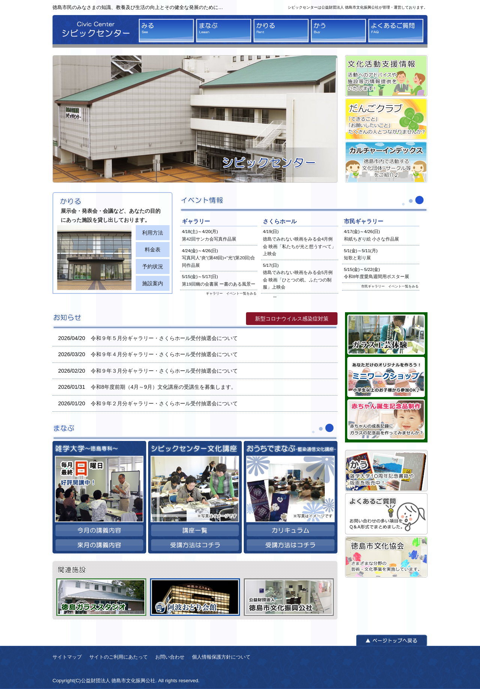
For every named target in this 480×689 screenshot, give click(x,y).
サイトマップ (67, 657)
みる (166, 30)
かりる (281, 30)
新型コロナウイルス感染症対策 (291, 319)
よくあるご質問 (395, 30)
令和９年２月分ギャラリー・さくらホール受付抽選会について (164, 403)
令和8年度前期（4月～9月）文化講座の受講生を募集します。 (163, 387)
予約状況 (152, 266)
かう (338, 30)
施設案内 (152, 283)
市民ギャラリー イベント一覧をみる (389, 286)
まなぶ (223, 30)
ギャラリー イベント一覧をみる (231, 293)
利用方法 (152, 233)
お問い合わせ (169, 657)
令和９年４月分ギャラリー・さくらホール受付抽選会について (164, 354)
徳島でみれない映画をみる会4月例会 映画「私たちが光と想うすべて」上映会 (299, 246)
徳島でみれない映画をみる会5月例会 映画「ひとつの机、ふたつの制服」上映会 (298, 279)
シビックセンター (93, 31)
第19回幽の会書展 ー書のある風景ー (218, 284)
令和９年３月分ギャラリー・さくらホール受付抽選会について (164, 371)
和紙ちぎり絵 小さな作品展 (371, 239)
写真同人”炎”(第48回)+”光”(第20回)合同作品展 (218, 262)
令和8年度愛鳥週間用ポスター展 (376, 276)
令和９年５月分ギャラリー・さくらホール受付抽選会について (164, 338)
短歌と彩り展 (357, 258)
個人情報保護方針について (221, 657)
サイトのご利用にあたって (118, 657)
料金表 (152, 250)
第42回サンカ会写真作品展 (209, 239)
